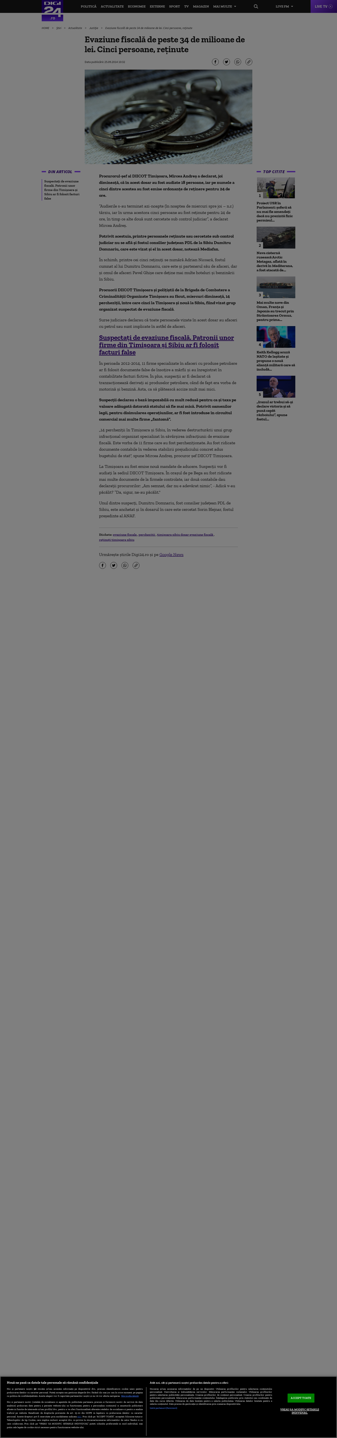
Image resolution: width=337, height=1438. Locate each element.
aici (79, 1416)
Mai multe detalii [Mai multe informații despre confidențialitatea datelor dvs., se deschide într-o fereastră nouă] (130, 1395)
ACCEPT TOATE (301, 1398)
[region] (168, 1407)
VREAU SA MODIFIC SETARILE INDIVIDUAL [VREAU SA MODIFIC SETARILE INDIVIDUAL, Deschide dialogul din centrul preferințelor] (299, 1411)
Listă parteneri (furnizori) (163, 1407)
